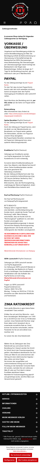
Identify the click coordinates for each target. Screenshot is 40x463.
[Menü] (4, 23)
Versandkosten (27, 439)
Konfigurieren (9, 460)
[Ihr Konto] (30, 23)
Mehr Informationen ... (20, 451)
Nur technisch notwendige (21, 455)
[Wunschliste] (25, 23)
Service (5, 399)
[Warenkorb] (35, 23)
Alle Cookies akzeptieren (27, 460)
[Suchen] (20, 23)
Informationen (9, 403)
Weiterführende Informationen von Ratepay (19, 251)
